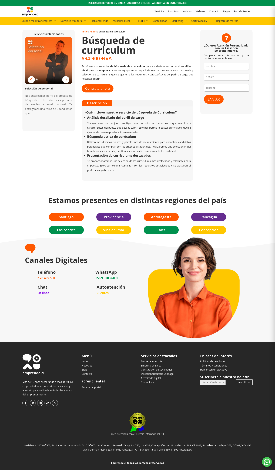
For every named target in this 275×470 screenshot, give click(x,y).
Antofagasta (161, 217)
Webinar (200, 11)
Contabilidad (160, 20)
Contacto (214, 11)
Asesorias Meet (121, 20)
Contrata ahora (97, 88)
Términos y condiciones (213, 365)
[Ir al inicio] (30, 11)
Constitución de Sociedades (156, 369)
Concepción (209, 230)
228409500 (94, 3)
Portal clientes (242, 11)
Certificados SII (199, 20)
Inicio (85, 31)
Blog (84, 369)
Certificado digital (151, 378)
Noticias (187, 11)
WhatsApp (106, 272)
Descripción (97, 103)
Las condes (66, 230)
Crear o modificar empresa (37, 20)
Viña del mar (114, 230)
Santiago (66, 217)
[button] (65, 79)
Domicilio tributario (72, 20)
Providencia (114, 217)
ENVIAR (214, 99)
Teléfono (46, 272)
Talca (161, 230)
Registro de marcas (227, 20)
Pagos (226, 11)
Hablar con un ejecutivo (213, 369)
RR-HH (93, 31)
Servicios (159, 11)
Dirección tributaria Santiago (157, 373)
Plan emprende (99, 20)
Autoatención (111, 287)
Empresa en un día (151, 361)
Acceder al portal (91, 387)
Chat (42, 287)
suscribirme (244, 382)
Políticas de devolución (213, 361)
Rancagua (208, 217)
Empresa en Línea (151, 365)
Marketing (177, 20)
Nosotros (173, 11)
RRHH (141, 20)
